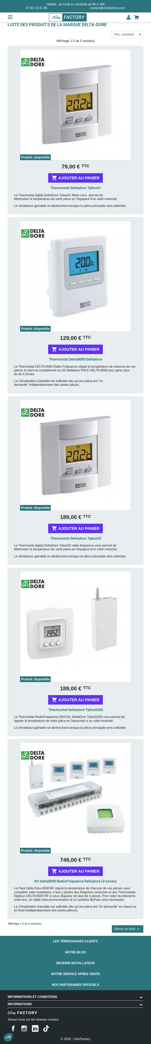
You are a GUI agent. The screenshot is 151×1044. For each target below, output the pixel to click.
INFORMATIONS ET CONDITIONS (32, 996)
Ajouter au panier (75, 178)
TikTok (46, 1028)
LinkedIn (35, 1028)
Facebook (13, 1028)
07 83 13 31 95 (36, 8)
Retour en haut (127, 929)
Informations (20, 1004)
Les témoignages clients (75, 941)
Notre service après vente (75, 974)
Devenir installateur (75, 963)
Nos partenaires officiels (75, 984)
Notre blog (75, 952)
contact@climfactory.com (107, 8)
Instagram (24, 1028)
